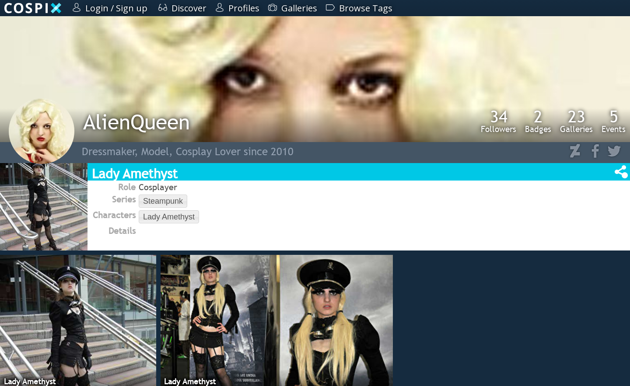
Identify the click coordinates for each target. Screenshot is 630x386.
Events (614, 121)
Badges (538, 121)
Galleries (576, 121)
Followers (498, 121)
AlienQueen (136, 121)
